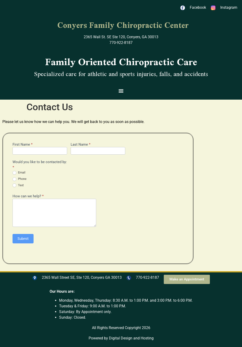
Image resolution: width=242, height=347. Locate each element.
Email (19, 173)
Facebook (198, 7)
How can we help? (28, 196)
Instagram (228, 7)
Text (18, 185)
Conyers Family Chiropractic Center (123, 25)
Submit (23, 239)
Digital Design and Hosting (131, 338)
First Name (23, 145)
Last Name (81, 145)
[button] (121, 91)
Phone (19, 179)
